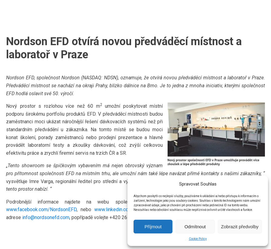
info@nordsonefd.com (45, 217)
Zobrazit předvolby (240, 226)
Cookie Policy (198, 238)
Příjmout (153, 226)
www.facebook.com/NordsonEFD (41, 209)
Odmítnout (195, 226)
